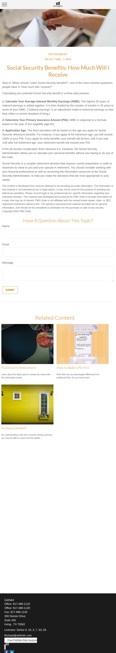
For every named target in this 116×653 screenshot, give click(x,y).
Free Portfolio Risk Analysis (22, 640)
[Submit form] (10, 290)
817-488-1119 (21, 603)
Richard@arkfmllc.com (18, 635)
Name (6, 226)
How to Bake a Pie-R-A (72, 368)
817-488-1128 (21, 608)
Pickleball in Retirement (18, 368)
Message (7, 262)
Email (5, 244)
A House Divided (13, 428)
